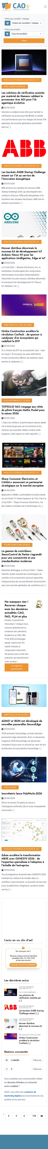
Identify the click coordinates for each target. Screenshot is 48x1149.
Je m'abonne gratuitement (16, 667)
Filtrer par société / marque (17, 18)
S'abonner (37, 1060)
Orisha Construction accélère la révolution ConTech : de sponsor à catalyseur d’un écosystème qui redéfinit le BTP (22, 336)
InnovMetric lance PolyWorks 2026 (22, 793)
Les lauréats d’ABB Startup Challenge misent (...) (31, 1012)
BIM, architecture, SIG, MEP (30, 1035)
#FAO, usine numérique (15, 87)
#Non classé (10, 787)
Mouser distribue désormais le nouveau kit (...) (30, 1026)
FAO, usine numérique (27, 992)
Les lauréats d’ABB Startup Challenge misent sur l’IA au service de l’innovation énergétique (23, 175)
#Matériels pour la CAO (16, 715)
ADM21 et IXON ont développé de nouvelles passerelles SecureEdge (22, 722)
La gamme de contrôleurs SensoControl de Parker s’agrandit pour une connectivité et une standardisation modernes (22, 556)
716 (34, 1116)
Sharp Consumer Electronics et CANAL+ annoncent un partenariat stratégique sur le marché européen (23, 482)
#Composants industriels (17, 545)
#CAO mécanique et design (17, 400)
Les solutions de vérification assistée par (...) (30, 998)
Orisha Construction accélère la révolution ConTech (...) (29, 1040)
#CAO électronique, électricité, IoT (21, 80)
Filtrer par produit (12, 29)
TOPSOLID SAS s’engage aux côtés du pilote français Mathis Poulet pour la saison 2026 (23, 410)
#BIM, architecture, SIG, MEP (18, 325)
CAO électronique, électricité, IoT (26, 987)
